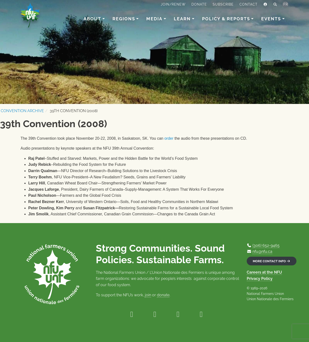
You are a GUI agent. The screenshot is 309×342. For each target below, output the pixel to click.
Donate (199, 4)
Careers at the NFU (264, 272)
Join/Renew (173, 4)
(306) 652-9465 (266, 245)
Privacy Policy (260, 278)
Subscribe (223, 4)
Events (271, 18)
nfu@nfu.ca (262, 251)
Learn (182, 18)
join (148, 295)
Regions (123, 18)
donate (163, 295)
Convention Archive (22, 111)
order (168, 138)
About (92, 18)
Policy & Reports (226, 18)
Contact (248, 4)
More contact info (271, 261)
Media (154, 18)
